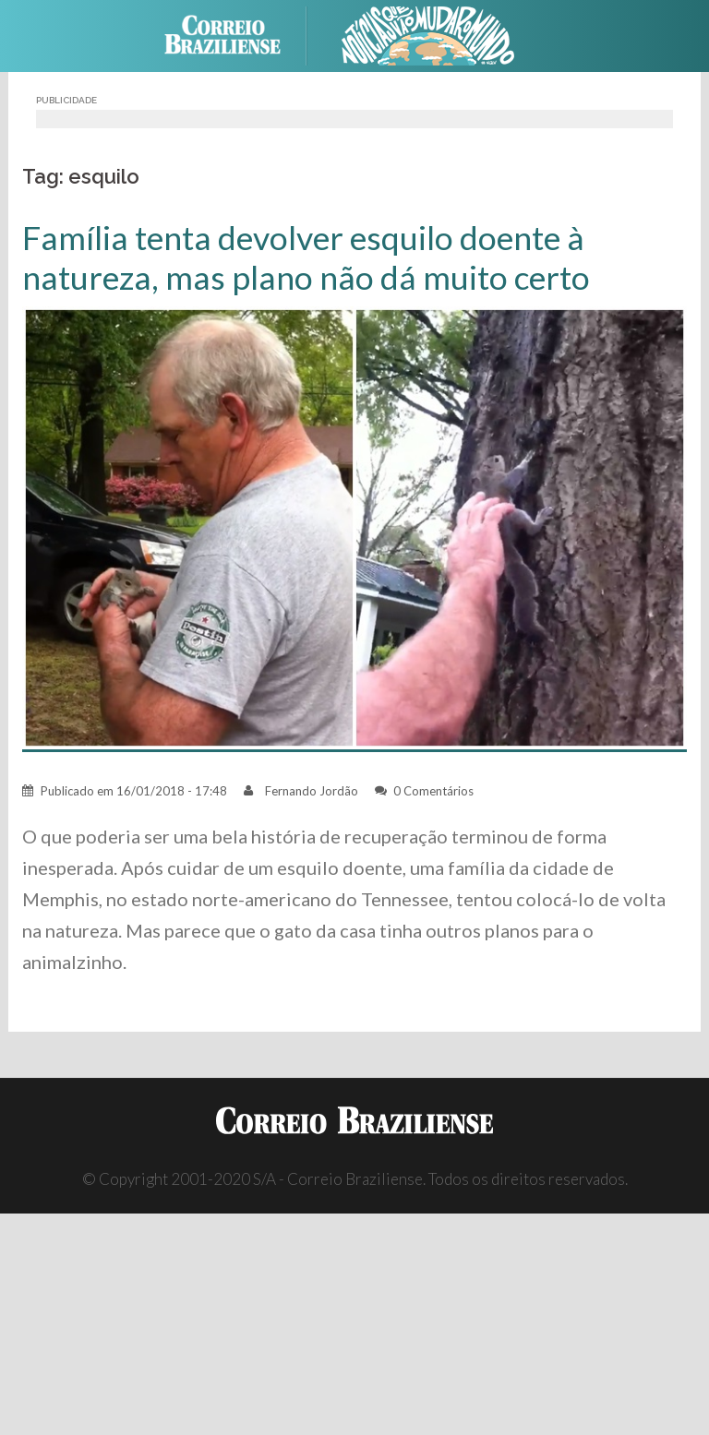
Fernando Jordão (311, 790)
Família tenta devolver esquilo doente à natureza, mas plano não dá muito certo (306, 257)
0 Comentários (433, 790)
